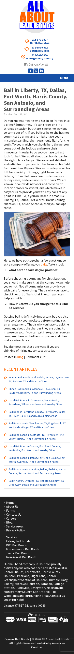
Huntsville (22, 588)
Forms (10, 510)
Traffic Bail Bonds (18, 553)
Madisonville (55, 588)
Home (10, 503)
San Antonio (41, 592)
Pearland (23, 576)
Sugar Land (38, 576)
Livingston (38, 588)
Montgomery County (18, 592)
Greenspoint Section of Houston (26, 580)
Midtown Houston (27, 584)
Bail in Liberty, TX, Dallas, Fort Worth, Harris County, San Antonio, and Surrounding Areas (35, 100)
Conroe (9, 572)
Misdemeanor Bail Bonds (22, 549)
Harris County (50, 572)
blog (20, 357)
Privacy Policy (15, 530)
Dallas (19, 572)
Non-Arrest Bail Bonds (21, 557)
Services (11, 537)
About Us (12, 506)
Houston (10, 576)
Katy (64, 580)
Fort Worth (32, 572)
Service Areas (15, 526)
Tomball (46, 584)
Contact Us (13, 514)
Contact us (57, 596)
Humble (54, 580)
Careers (11, 518)
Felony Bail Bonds (18, 541)
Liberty (8, 584)
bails (44, 264)
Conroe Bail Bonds (17, 639)
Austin (62, 568)
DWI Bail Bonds (16, 545)
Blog (9, 522)
